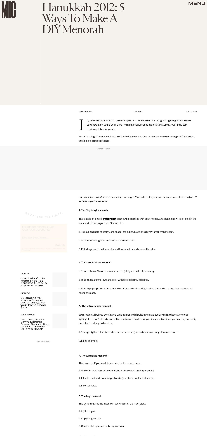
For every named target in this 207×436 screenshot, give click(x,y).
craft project (109, 219)
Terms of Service (57, 251)
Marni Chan (86, 112)
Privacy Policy (26, 252)
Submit (60, 247)
